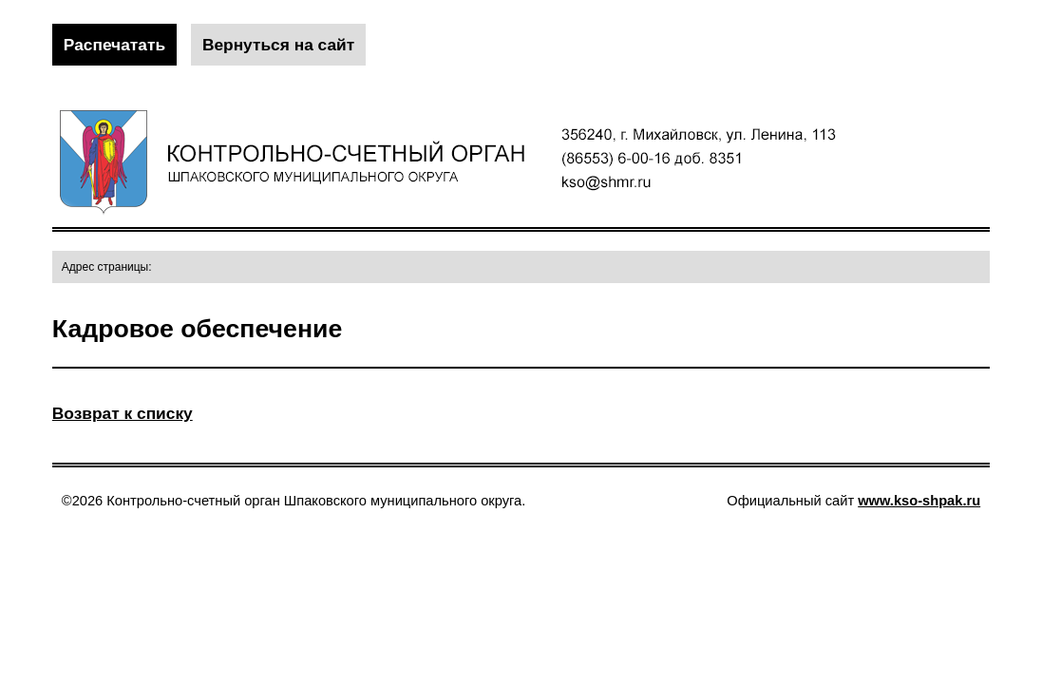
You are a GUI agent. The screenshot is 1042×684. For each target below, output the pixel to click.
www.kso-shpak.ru (919, 500)
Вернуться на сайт (278, 44)
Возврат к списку (122, 413)
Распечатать (114, 44)
